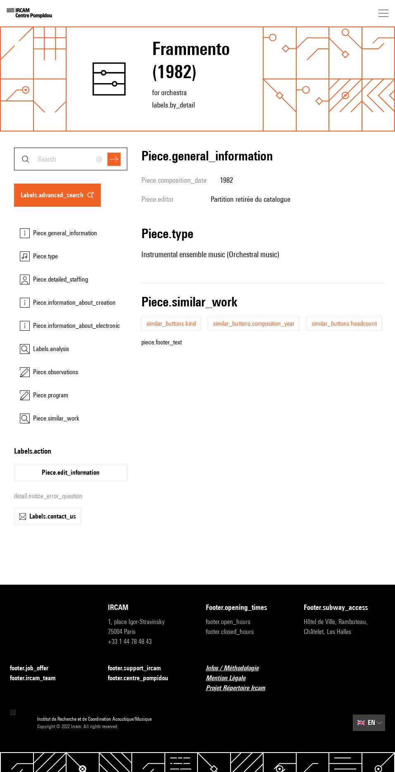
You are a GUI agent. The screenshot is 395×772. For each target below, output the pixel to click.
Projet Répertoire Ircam (240, 688)
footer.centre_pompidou (143, 678)
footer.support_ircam (139, 668)
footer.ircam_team (37, 678)
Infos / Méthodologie (237, 668)
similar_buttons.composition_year (254, 323)
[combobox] (70, 159)
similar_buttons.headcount (344, 323)
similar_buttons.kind (171, 323)
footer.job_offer (34, 668)
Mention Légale (230, 678)
